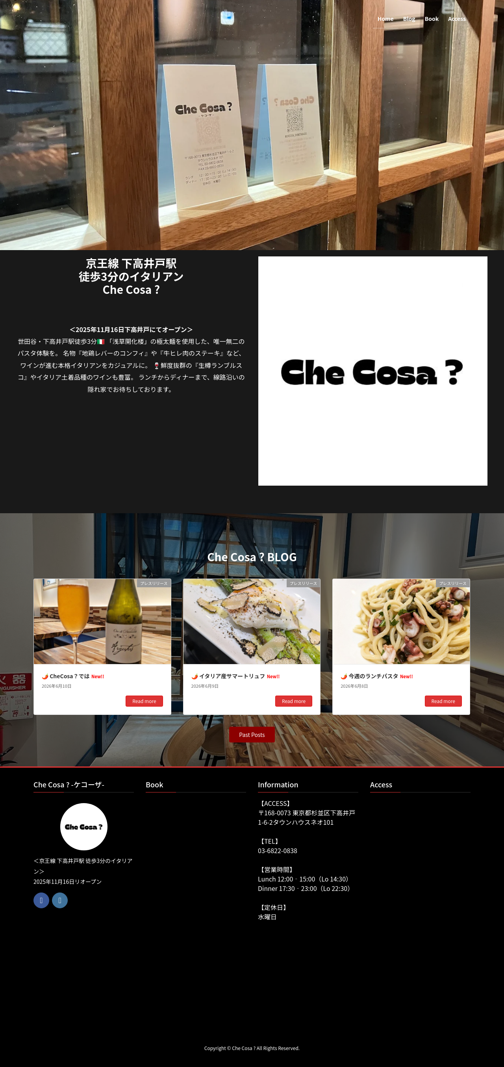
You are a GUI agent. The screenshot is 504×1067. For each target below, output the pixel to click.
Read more (144, 701)
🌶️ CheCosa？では (73, 676)
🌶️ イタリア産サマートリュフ (235, 676)
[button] (251, 734)
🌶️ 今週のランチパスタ (377, 676)
